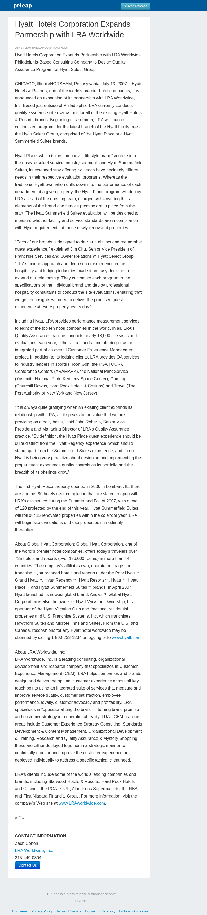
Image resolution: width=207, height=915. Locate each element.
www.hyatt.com (126, 637)
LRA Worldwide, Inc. (34, 850)
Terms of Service (68, 911)
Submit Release (135, 6)
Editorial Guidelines (133, 911)
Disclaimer (20, 911)
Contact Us (28, 865)
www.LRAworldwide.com (82, 803)
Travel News (60, 47)
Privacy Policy (42, 911)
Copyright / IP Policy (100, 911)
